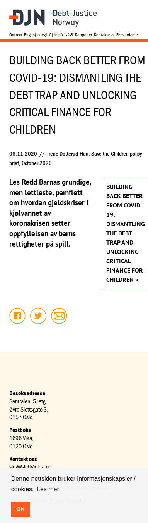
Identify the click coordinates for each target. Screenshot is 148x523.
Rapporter (83, 35)
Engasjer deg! (35, 35)
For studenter (127, 35)
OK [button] (20, 509)
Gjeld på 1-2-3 (61, 35)
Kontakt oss (104, 35)
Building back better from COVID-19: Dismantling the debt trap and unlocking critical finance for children (124, 233)
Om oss (15, 35)
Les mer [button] (48, 489)
